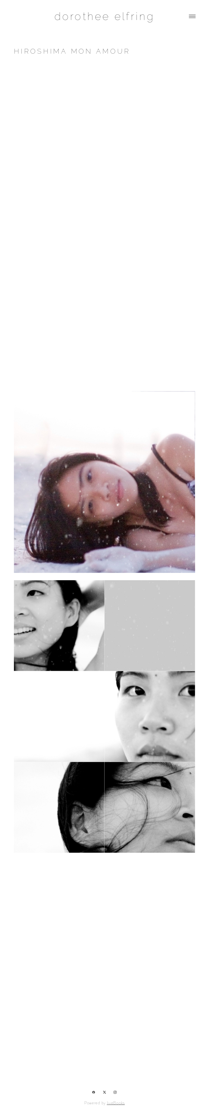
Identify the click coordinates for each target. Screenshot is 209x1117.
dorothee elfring (104, 16)
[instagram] (115, 1092)
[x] (104, 1092)
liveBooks (116, 1102)
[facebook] (94, 1092)
